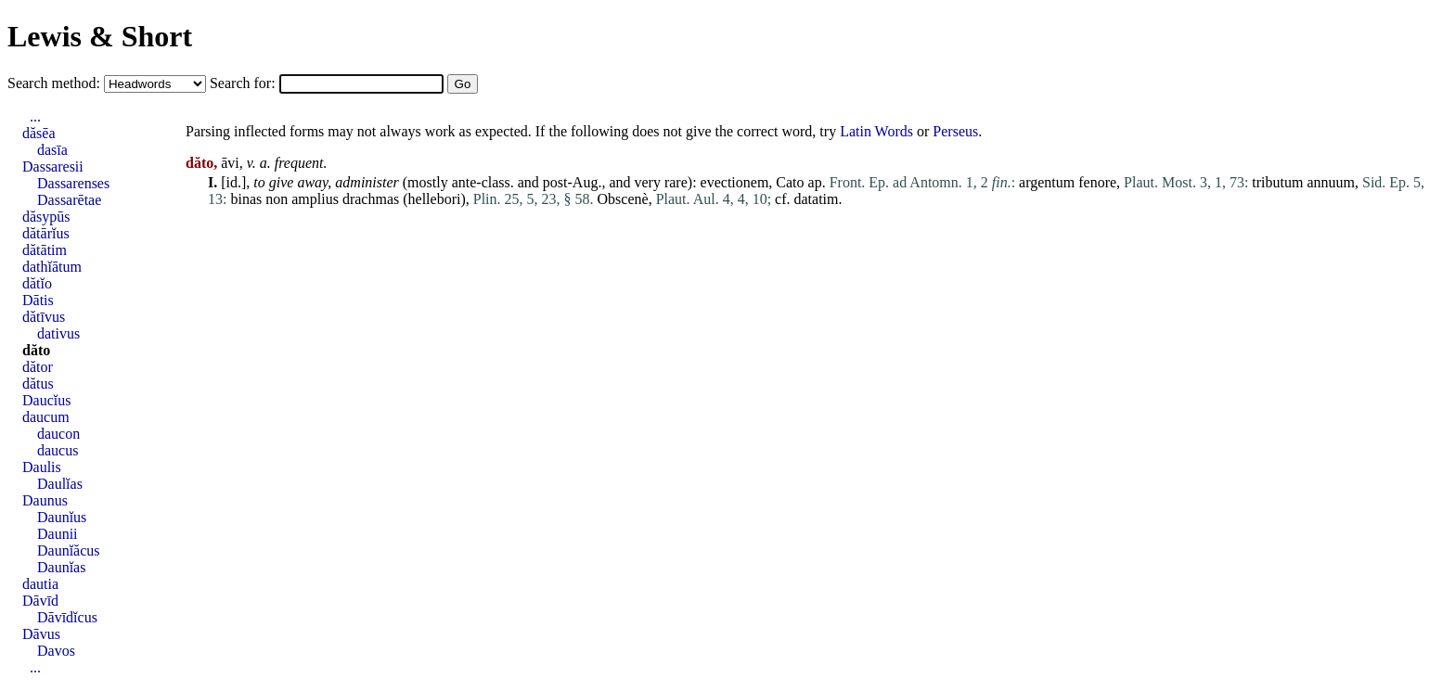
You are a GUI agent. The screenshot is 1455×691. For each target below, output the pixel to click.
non (276, 199)
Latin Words (876, 131)
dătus (38, 383)
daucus (57, 450)
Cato (790, 182)
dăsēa (39, 133)
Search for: (244, 83)
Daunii (57, 534)
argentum (1047, 182)
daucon (58, 433)
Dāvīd (40, 600)
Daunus (45, 500)
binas (246, 199)
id (232, 182)
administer (366, 182)
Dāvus (41, 634)
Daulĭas (60, 484)
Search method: (55, 83)
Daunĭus (61, 517)
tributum (1277, 182)
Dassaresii (53, 166)
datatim (816, 199)
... (35, 116)
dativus (58, 333)
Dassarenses (73, 183)
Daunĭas (61, 567)
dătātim (44, 250)
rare (676, 182)
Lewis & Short (99, 36)
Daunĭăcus (68, 550)
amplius (315, 199)
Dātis (38, 300)
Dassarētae (69, 200)
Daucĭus (46, 400)
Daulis (41, 467)
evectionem (735, 182)
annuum (1331, 182)
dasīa (52, 150)
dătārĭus (46, 233)
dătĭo (37, 283)
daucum (46, 417)
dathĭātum (52, 267)
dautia (40, 584)
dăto (36, 350)
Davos (56, 651)
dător (37, 367)
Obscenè (623, 199)
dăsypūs (46, 216)
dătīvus (43, 317)
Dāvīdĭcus (67, 617)
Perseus (955, 131)
